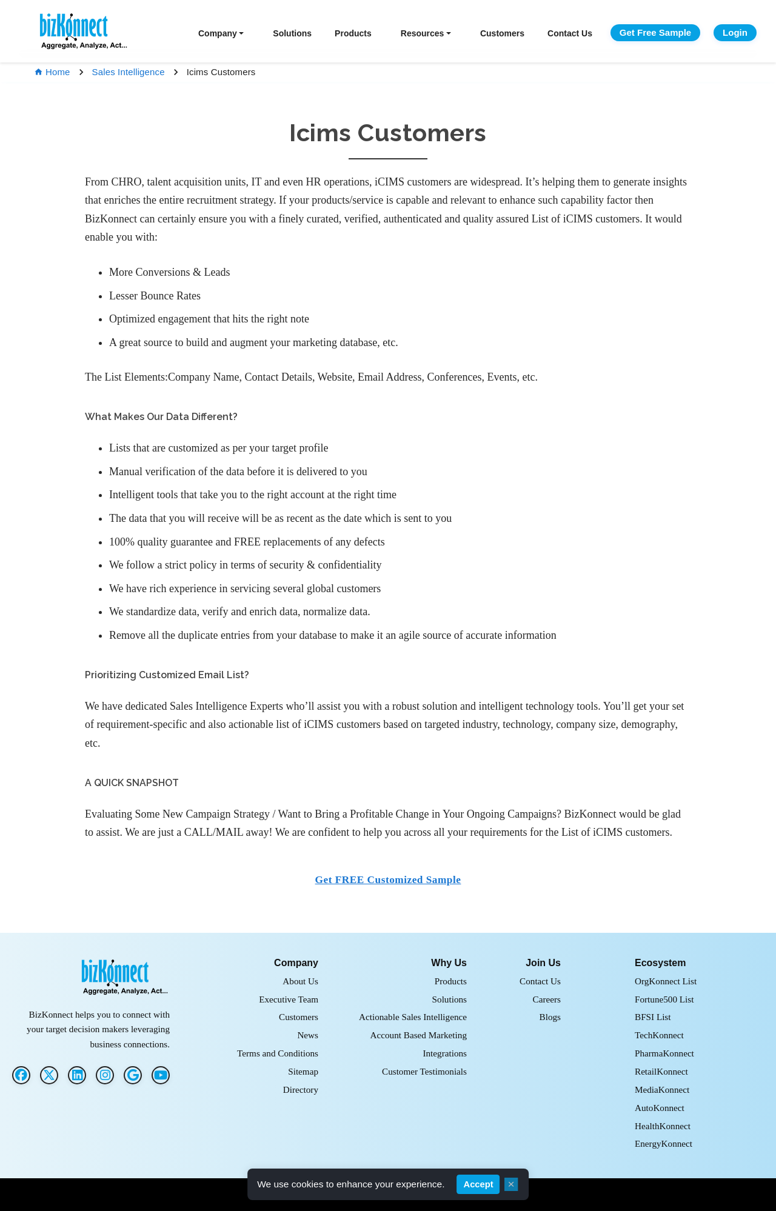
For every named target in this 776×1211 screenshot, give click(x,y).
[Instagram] (105, 1075)
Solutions (292, 33)
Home (52, 72)
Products (353, 33)
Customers (502, 33)
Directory (300, 1089)
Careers (547, 999)
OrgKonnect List (666, 981)
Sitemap (303, 1071)
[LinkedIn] (77, 1075)
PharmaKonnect (664, 1053)
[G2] (133, 1075)
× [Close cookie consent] (511, 1184)
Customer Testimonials (424, 1071)
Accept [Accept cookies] (478, 1184)
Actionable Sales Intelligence (413, 1017)
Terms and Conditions (277, 1053)
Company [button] (217, 33)
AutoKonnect (659, 1108)
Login (735, 32)
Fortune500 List (664, 999)
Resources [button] (422, 33)
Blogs (550, 1017)
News (307, 1035)
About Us (300, 981)
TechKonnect (659, 1035)
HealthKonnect (663, 1126)
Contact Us (569, 33)
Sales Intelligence (128, 72)
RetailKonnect (661, 1071)
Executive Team (288, 999)
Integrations (445, 1053)
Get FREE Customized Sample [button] (388, 880)
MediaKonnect (662, 1089)
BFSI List (653, 1017)
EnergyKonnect (663, 1143)
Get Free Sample (655, 32)
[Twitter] (49, 1075)
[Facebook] (21, 1075)
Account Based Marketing (418, 1035)
